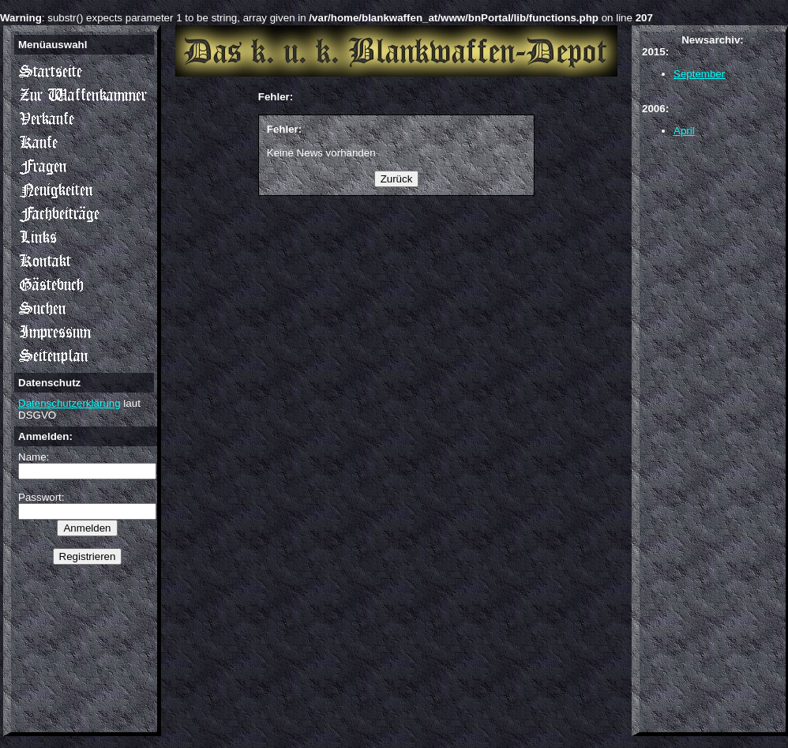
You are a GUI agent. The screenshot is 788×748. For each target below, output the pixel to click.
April (684, 131)
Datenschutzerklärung (69, 403)
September (699, 74)
